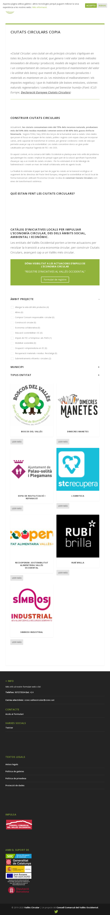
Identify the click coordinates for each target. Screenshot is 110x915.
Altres (19, 312)
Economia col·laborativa (27, 327)
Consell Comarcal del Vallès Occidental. (78, 907)
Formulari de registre (55, 279)
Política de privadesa (15, 778)
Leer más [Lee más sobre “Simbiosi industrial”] (16, 642)
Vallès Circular (32, 907)
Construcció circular (25, 322)
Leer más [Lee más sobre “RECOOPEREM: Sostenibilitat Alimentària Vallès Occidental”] (16, 578)
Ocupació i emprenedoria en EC (31, 348)
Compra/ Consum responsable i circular (34, 317)
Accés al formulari (14, 714)
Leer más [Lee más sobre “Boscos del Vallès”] (16, 441)
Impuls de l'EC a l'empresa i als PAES (33, 338)
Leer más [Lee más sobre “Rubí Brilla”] (63, 572)
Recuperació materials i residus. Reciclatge (36, 353)
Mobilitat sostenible (25, 343)
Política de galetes (14, 771)
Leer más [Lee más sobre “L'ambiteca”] (63, 505)
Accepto (91, 5)
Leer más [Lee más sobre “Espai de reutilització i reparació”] (16, 508)
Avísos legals (11, 764)
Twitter (9, 727)
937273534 (20, 692)
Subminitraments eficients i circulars (33, 358)
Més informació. (39, 7)
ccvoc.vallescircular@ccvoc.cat (39, 700)
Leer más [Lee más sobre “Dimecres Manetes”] (63, 441)
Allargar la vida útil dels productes (32, 307)
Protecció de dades (14, 785)
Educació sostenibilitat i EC (29, 332)
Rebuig (102, 5)
